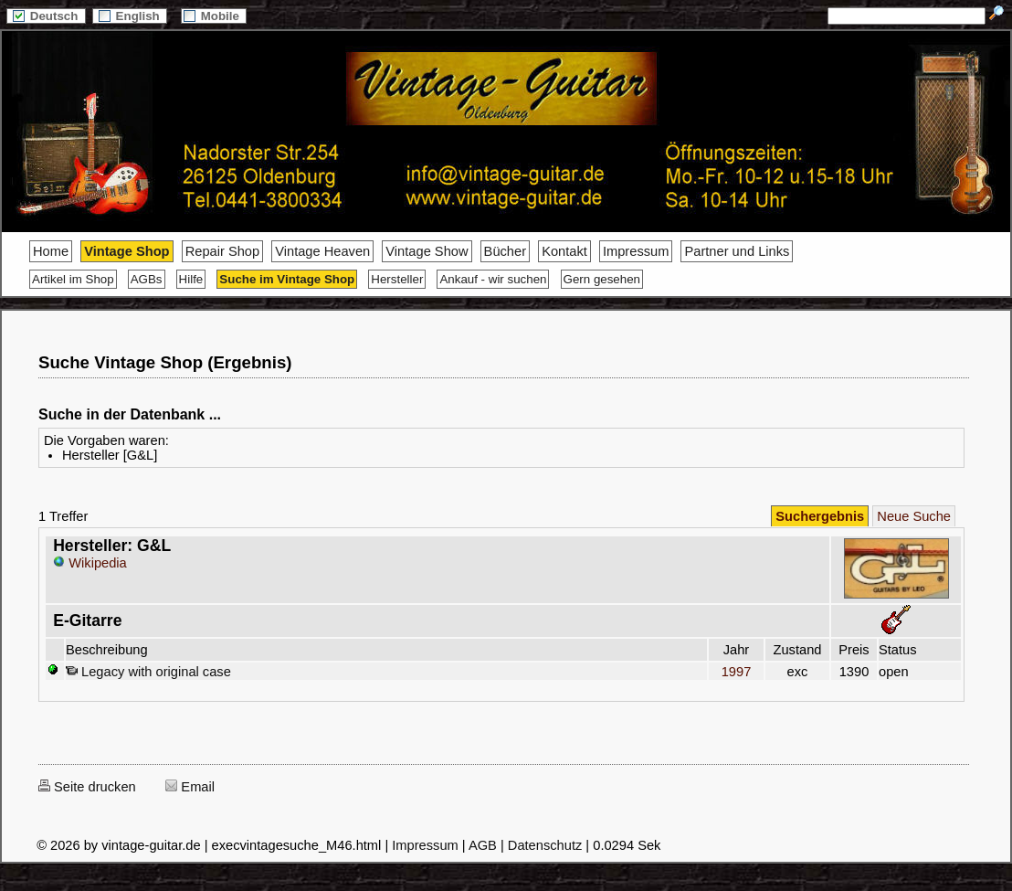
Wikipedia (90, 563)
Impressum (636, 251)
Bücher (505, 251)
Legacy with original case (148, 671)
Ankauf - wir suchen (492, 279)
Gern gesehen (602, 279)
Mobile (214, 16)
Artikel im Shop (73, 279)
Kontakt (564, 251)
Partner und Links (736, 251)
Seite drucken (87, 787)
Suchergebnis (819, 516)
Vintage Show (426, 251)
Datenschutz (545, 845)
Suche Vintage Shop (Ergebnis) (164, 362)
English (129, 16)
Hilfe (191, 279)
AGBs (147, 279)
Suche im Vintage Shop (286, 279)
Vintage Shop (126, 251)
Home (51, 251)
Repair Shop (222, 251)
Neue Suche (914, 516)
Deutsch (45, 16)
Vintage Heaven (322, 251)
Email (190, 787)
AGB (483, 845)
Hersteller (397, 279)
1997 (736, 671)
